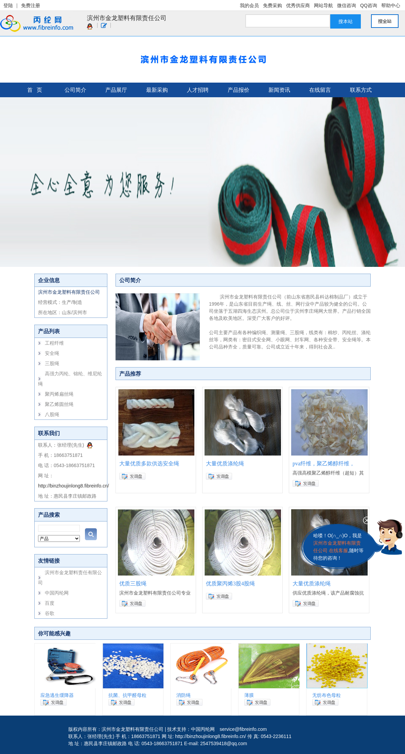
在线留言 (320, 90)
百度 (49, 603)
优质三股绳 (132, 583)
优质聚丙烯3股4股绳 (230, 583)
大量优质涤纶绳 (225, 463)
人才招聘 (198, 90)
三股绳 (52, 363)
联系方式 (361, 90)
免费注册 (30, 5)
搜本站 (345, 21)
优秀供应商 (298, 5)
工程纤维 (54, 343)
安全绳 (52, 353)
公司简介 (75, 90)
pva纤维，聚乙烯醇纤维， (324, 463)
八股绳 (52, 414)
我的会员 (249, 5)
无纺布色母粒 (326, 695)
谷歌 (49, 613)
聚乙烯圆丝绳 (59, 404)
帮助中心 (390, 5)
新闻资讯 (279, 90)
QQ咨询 (368, 5)
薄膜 (249, 695)
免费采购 (272, 5)
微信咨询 (346, 5)
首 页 (34, 90)
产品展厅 (116, 90)
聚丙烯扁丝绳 (59, 394)
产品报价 (238, 90)
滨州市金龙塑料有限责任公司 (126, 18)
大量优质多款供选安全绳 (149, 463)
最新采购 (157, 90)
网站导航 (323, 5)
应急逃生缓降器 (57, 695)
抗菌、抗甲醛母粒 (127, 695)
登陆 (8, 5)
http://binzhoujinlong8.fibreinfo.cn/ (73, 486)
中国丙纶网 (57, 593)
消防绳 (183, 695)
